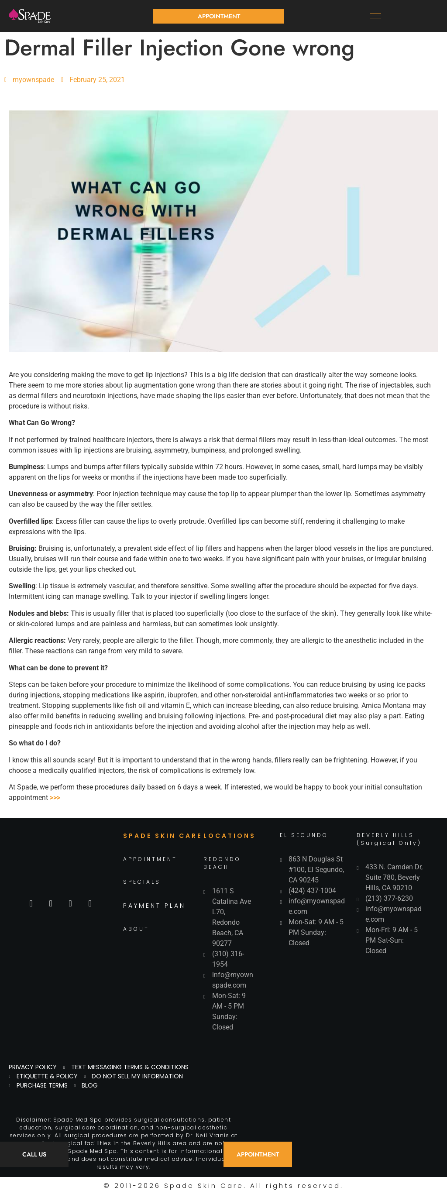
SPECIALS (142, 881)
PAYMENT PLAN (154, 905)
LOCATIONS (229, 835)
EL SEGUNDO (304, 835)
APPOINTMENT (150, 859)
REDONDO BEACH (222, 863)
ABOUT (136, 929)
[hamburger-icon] (375, 16)
